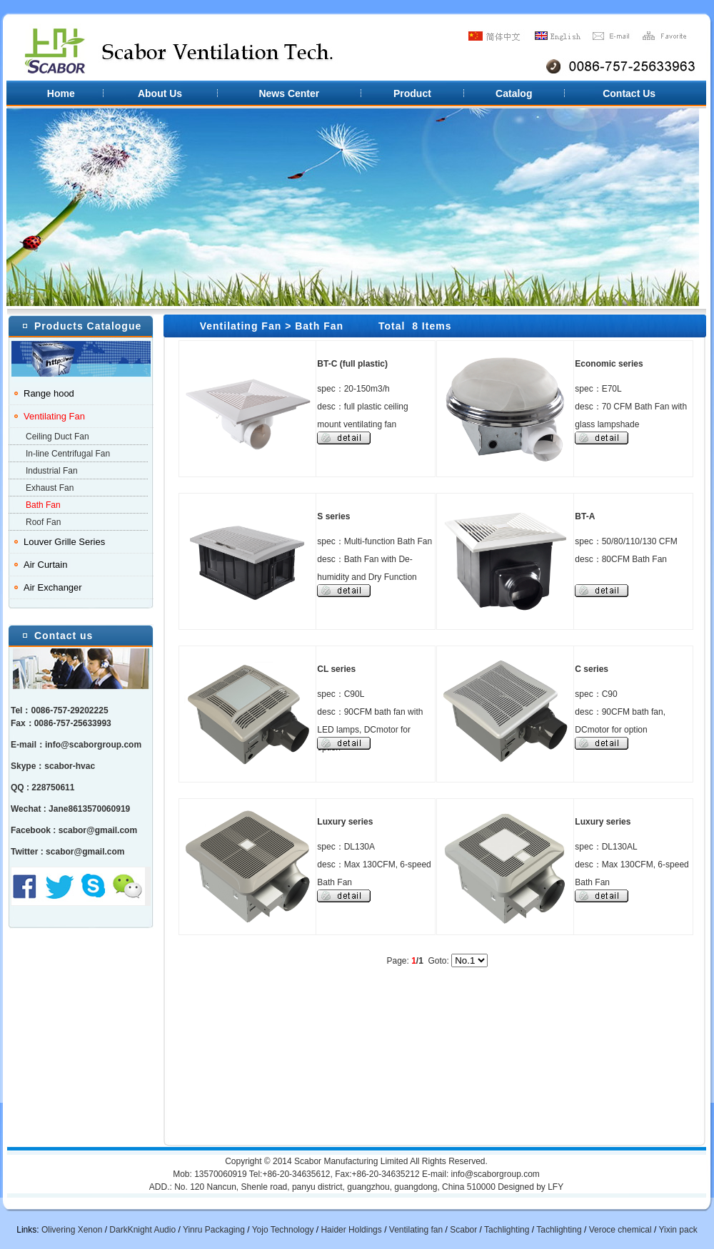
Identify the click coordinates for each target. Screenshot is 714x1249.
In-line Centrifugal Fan (68, 454)
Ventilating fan (416, 1230)
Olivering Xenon (71, 1230)
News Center (289, 93)
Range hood (49, 393)
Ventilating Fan (54, 416)
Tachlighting (506, 1230)
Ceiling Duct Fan (57, 437)
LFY (555, 1187)
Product (412, 93)
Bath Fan (43, 505)
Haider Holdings (351, 1230)
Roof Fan (43, 522)
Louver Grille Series (64, 541)
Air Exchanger (53, 587)
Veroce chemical (620, 1230)
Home (61, 93)
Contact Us (629, 93)
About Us (160, 93)
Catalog (513, 93)
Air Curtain (45, 564)
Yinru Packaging (214, 1230)
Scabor (463, 1230)
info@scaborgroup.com (93, 745)
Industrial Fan (52, 471)
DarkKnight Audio (142, 1230)
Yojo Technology (283, 1230)
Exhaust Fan (50, 488)
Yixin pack (677, 1230)
